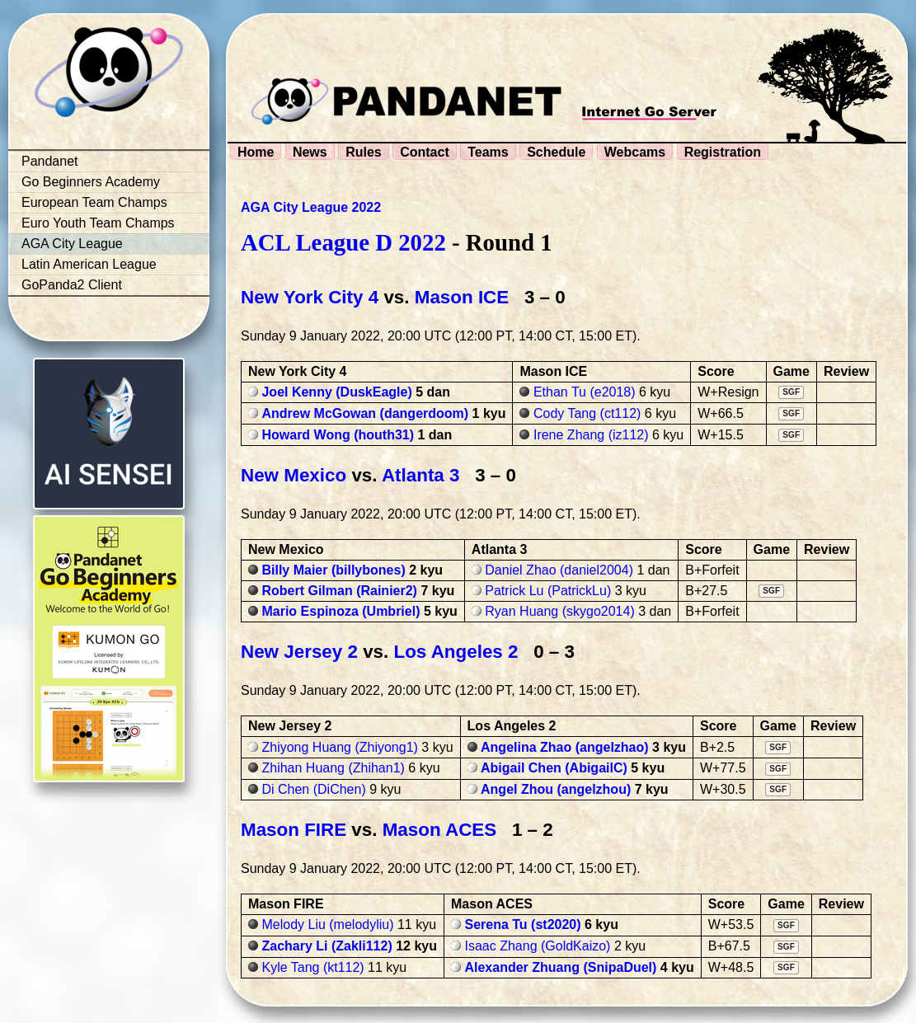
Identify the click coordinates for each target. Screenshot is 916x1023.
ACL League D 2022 (343, 242)
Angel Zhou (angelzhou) (556, 789)
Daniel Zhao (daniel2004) (559, 570)
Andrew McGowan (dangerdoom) (364, 413)
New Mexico (293, 475)
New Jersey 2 (299, 651)
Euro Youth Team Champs (98, 223)
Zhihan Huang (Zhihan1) (332, 768)
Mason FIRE (293, 829)
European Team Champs (94, 202)
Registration (722, 152)
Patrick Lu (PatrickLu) (548, 591)
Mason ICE (462, 297)
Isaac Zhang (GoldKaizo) (537, 946)
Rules (363, 152)
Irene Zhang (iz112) (591, 435)
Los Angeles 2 (456, 651)
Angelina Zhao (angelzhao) (565, 747)
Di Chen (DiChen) (313, 789)
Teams (488, 152)
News (310, 152)
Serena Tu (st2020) (522, 924)
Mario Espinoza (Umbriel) (340, 611)
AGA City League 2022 (311, 207)
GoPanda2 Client (71, 285)
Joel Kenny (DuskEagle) (336, 392)
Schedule (556, 152)
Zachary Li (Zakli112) (326, 946)
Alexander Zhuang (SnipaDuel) (560, 967)
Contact (424, 152)
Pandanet (49, 161)
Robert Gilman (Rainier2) (338, 591)
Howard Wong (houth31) (337, 435)
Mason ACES (440, 829)
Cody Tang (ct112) (587, 413)
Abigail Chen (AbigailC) (554, 768)
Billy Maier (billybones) (333, 570)
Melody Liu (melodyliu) (327, 924)
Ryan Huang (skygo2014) (559, 611)
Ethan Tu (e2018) (584, 392)
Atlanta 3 (421, 475)
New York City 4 (309, 297)
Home (255, 152)
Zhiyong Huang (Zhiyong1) (339, 747)
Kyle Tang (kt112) (312, 967)
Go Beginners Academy (90, 182)
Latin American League (89, 264)
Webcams (634, 152)
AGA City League (72, 244)
